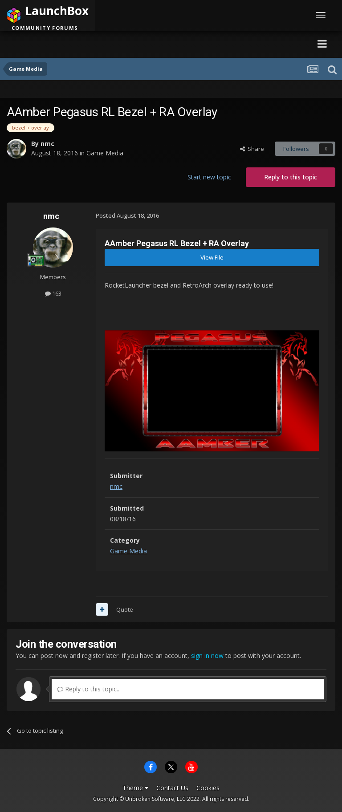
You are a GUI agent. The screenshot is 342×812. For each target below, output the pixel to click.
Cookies (208, 788)
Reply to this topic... (89, 689)
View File (212, 257)
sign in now (207, 655)
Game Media (104, 153)
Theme (135, 788)
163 (53, 293)
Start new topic (209, 177)
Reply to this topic (290, 177)
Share (252, 149)
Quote (124, 609)
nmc (47, 143)
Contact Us (172, 788)
